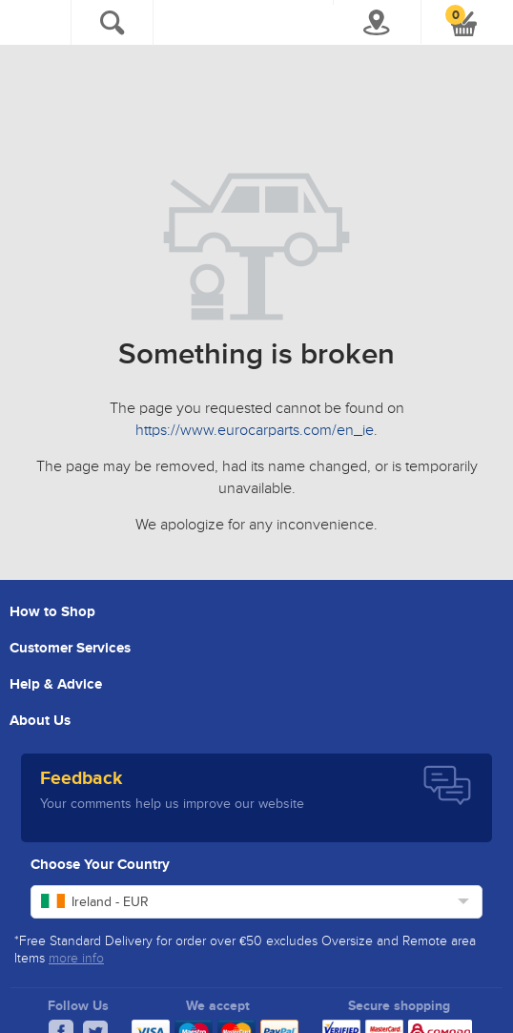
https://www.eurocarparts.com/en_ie (254, 431)
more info (76, 958)
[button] (464, 23)
